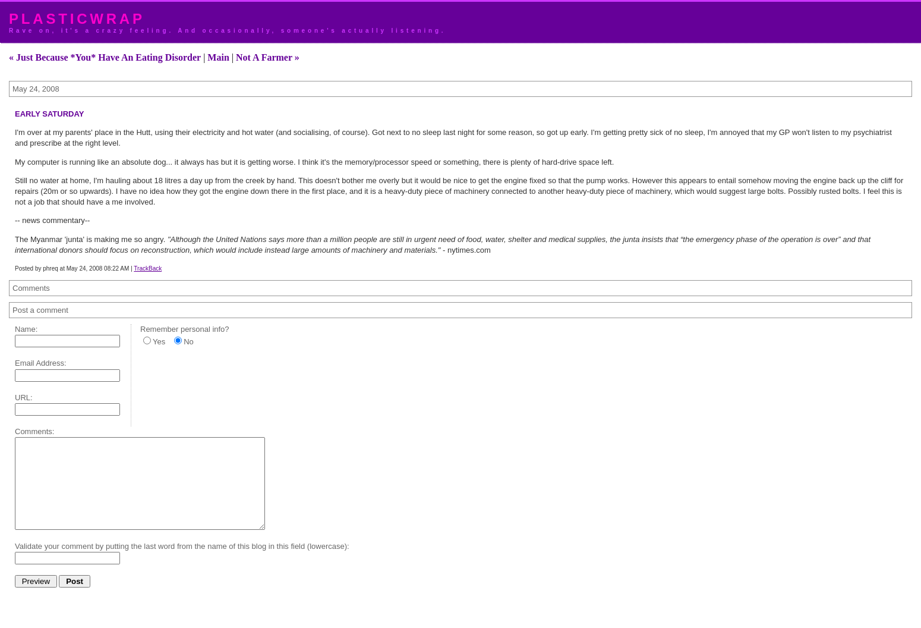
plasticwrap (77, 19)
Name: (26, 329)
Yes (159, 341)
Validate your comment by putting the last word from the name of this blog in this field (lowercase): (182, 564)
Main (218, 57)
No (189, 341)
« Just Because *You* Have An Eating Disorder (105, 57)
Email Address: (41, 363)
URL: (24, 397)
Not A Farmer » (267, 57)
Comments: (34, 431)
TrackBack (148, 268)
